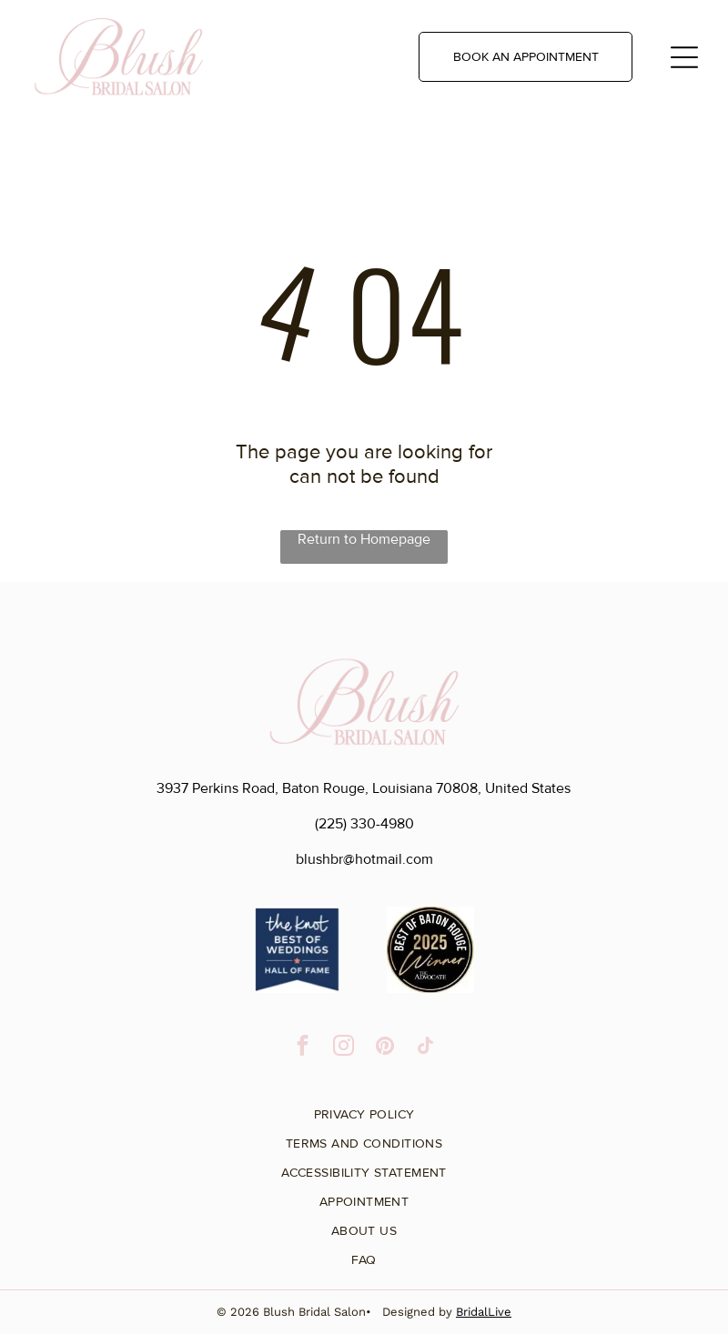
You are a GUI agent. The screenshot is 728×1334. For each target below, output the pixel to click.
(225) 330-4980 (364, 824)
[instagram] (343, 1047)
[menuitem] (364, 1107)
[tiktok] (425, 1047)
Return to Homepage (364, 539)
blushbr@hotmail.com (364, 859)
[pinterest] (384, 1047)
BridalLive (483, 1312)
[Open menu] (684, 57)
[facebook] (302, 1047)
